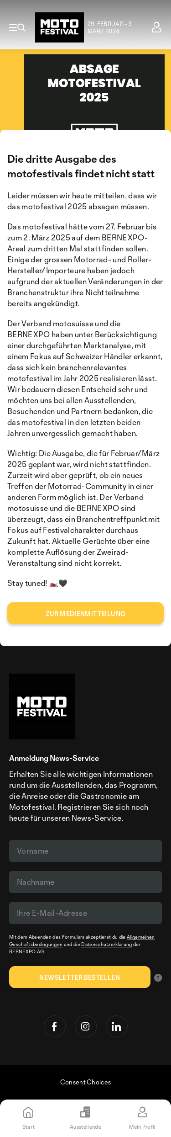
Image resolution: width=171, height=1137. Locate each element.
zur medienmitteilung (86, 613)
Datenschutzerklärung (106, 944)
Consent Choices (85, 1082)
